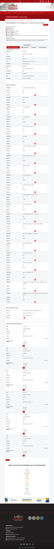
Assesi (22, 547)
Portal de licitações (21, 20)
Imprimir (46, 24)
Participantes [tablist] (42, 47)
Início (7, 20)
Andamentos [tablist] (27, 44)
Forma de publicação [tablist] (13, 47)
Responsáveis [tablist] (24, 47)
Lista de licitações (29, 20)
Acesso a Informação (13, 20)
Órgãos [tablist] (34, 47)
